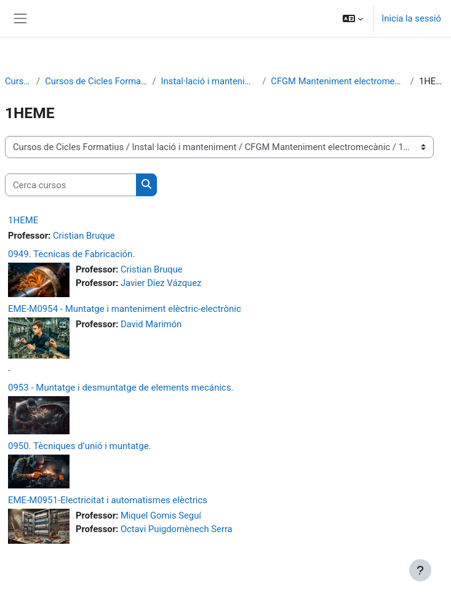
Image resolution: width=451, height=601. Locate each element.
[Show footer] (420, 570)
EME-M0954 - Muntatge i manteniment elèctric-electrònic (124, 308)
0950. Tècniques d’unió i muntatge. (79, 446)
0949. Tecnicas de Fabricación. (71, 254)
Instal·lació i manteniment (209, 81)
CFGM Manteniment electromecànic (338, 81)
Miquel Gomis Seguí (161, 515)
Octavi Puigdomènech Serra (177, 529)
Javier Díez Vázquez (161, 283)
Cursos (18, 81)
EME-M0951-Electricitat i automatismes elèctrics (107, 500)
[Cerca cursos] (71, 184)
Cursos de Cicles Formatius (96, 81)
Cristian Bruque (84, 235)
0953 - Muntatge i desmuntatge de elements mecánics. (120, 387)
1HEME (23, 220)
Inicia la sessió (411, 18)
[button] (353, 18)
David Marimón (151, 324)
